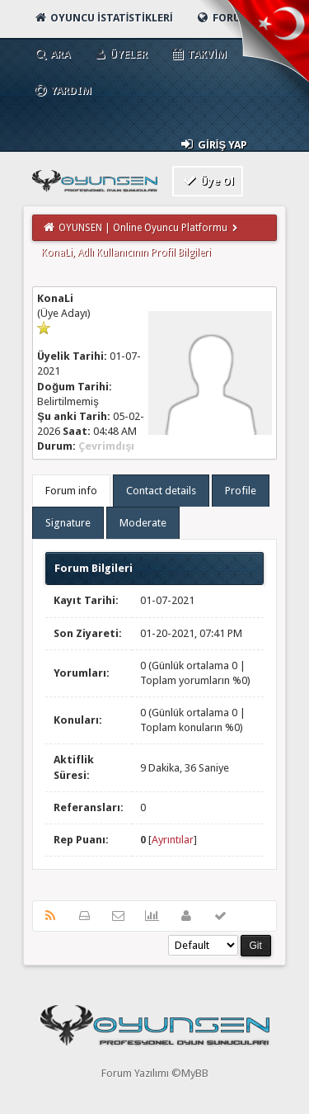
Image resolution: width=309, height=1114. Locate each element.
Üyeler (119, 54)
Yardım (62, 90)
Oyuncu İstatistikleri (102, 18)
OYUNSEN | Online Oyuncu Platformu (143, 228)
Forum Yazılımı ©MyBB (154, 1073)
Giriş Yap (213, 144)
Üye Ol (208, 180)
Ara (51, 54)
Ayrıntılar (173, 839)
